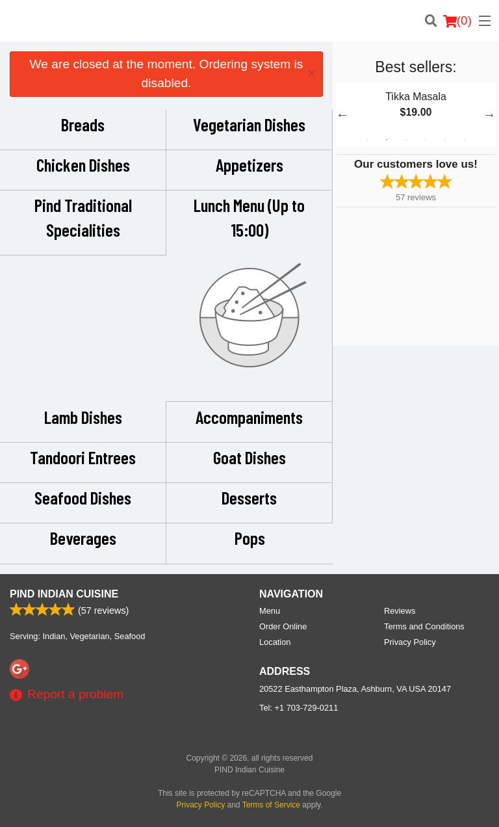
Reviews (399, 611)
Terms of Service (271, 804)
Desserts (249, 497)
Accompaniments (249, 416)
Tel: (298, 708)
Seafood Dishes (82, 497)
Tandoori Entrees (83, 457)
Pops (250, 537)
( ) (457, 21)
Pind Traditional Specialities (83, 217)
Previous (342, 114)
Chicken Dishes (83, 164)
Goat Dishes (249, 457)
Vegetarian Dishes (249, 124)
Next (489, 114)
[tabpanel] (416, 114)
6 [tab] (464, 139)
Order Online (283, 626)
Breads (83, 124)
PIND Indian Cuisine (64, 593)
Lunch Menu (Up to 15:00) (249, 217)
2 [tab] (386, 139)
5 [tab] (445, 139)
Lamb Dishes (83, 416)
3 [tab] (406, 139)
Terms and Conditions (424, 626)
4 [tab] (425, 139)
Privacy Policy (410, 642)
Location (274, 642)
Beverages (83, 537)
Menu (269, 611)
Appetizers (249, 164)
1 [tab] (367, 139)
